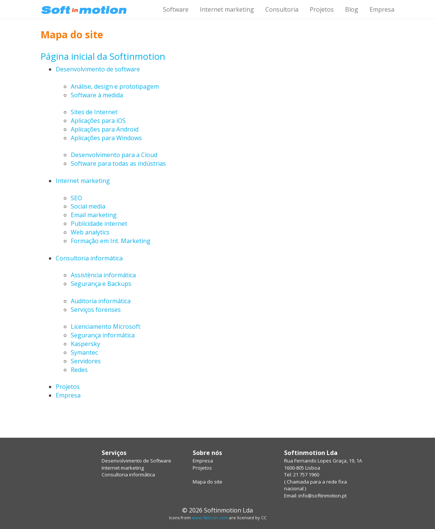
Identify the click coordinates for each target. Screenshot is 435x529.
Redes (79, 370)
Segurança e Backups (101, 284)
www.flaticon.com (210, 517)
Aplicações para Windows (106, 138)
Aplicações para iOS (98, 120)
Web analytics (90, 232)
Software (176, 9)
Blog (351, 9)
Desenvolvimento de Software (136, 460)
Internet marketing (227, 9)
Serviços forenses (96, 309)
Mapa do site (207, 481)
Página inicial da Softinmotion (103, 56)
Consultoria (281, 9)
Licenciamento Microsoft (105, 326)
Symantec (84, 352)
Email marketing (94, 215)
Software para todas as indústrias (118, 163)
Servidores (86, 361)
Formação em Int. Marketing (111, 241)
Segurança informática (103, 335)
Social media (88, 206)
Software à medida (97, 95)
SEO (76, 198)
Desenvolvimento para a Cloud (114, 155)
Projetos (322, 9)
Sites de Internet (94, 112)
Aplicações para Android (104, 129)
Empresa (382, 9)
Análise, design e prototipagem (115, 86)
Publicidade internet (99, 223)
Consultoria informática (89, 258)
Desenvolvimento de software (98, 69)
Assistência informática (103, 275)
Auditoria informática (101, 301)
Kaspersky (85, 344)
